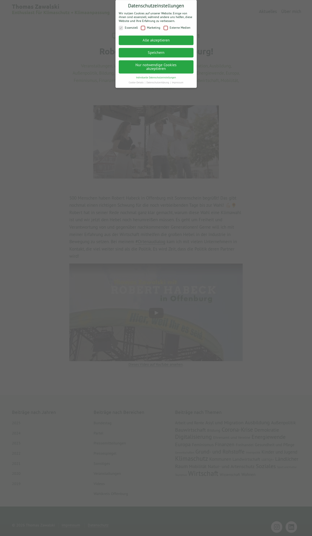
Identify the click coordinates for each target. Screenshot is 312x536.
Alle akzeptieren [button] (156, 38)
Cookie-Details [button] (136, 80)
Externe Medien (177, 25)
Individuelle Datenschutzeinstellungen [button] (156, 75)
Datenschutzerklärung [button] (158, 80)
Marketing (150, 25)
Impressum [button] (177, 80)
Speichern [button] (156, 50)
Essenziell (128, 25)
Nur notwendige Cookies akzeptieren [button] (156, 64)
